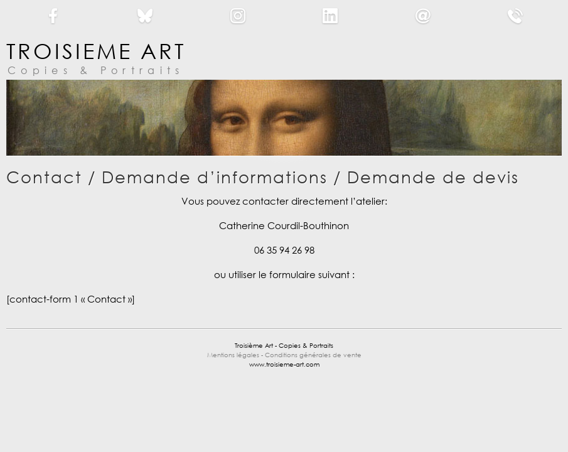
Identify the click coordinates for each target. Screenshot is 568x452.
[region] (284, 118)
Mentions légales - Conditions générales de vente (284, 355)
